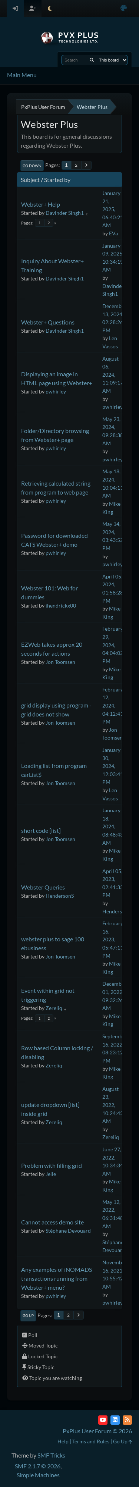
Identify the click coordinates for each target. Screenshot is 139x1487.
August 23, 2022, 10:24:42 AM (112, 1105)
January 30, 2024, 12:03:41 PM (112, 766)
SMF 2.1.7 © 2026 (37, 1465)
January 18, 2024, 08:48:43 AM (112, 826)
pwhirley (56, 391)
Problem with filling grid (51, 1165)
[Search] (91, 60)
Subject (30, 179)
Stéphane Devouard (68, 1230)
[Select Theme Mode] (50, 8)
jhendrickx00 (61, 605)
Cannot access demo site (52, 1222)
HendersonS (60, 895)
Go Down (32, 165)
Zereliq (54, 1008)
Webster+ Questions (48, 322)
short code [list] (41, 830)
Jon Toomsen (60, 662)
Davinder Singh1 (65, 213)
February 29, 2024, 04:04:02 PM (112, 644)
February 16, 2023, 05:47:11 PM (112, 939)
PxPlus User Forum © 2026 (97, 1430)
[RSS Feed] (127, 1420)
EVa (113, 233)
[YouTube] (102, 1420)
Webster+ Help (40, 204)
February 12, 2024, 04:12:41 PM (112, 705)
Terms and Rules (90, 1441)
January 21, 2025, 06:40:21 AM (112, 209)
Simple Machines (38, 1474)
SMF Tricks (51, 1455)
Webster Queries (43, 887)
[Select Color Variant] (123, 8)
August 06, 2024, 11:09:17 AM (112, 374)
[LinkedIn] (115, 1420)
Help (63, 1441)
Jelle (51, 1174)
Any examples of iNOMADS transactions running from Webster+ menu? (56, 1278)
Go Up (28, 1315)
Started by (57, 179)
